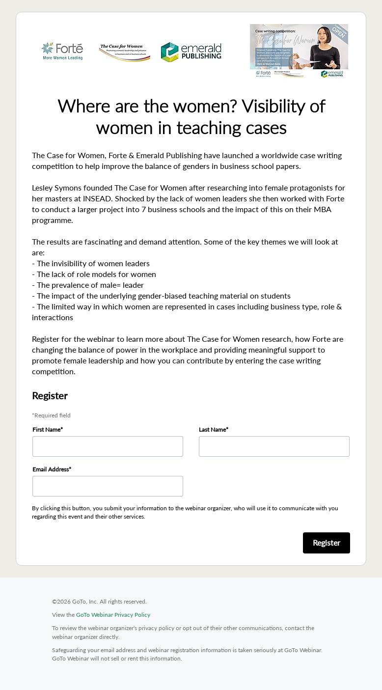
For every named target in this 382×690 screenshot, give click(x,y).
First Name (46, 429)
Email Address (50, 469)
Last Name (212, 429)
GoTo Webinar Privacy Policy (113, 614)
